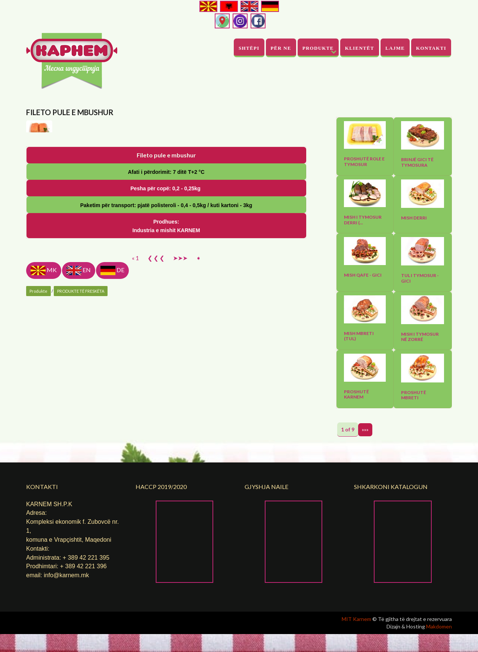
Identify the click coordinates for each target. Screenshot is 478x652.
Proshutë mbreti (413, 395)
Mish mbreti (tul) (359, 336)
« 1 (135, 426)
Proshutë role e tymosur (364, 161)
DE (112, 439)
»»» (365, 429)
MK (44, 439)
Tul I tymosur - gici (420, 278)
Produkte (318, 48)
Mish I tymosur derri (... (363, 220)
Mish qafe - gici (363, 275)
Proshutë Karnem (356, 394)
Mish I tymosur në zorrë (420, 337)
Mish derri (414, 218)
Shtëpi (249, 48)
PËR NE (281, 48)
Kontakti (431, 48)
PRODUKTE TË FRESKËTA (80, 459)
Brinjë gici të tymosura (417, 162)
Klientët (359, 48)
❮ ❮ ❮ (156, 426)
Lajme (395, 48)
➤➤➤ (180, 426)
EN (78, 439)
